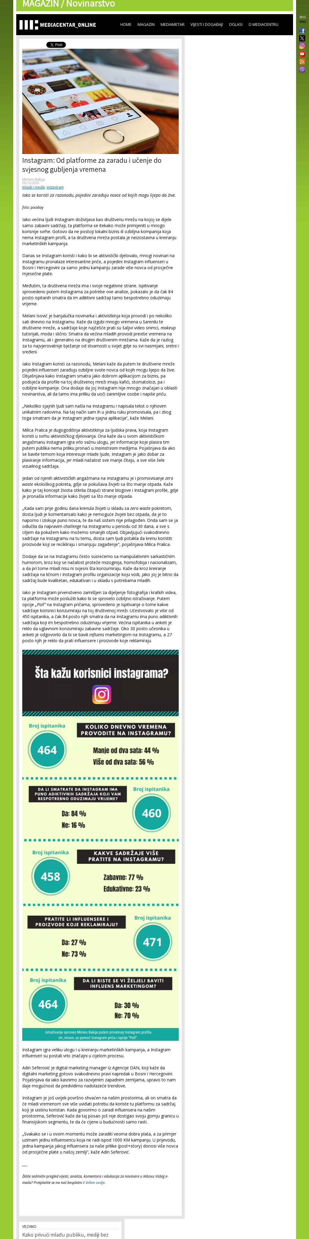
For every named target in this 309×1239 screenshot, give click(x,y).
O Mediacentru (263, 24)
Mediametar (172, 24)
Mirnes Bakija (33, 179)
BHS (303, 17)
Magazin (146, 24)
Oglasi (236, 24)
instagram (55, 187)
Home (125, 24)
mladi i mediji (33, 187)
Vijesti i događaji (206, 24)
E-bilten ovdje (94, 1182)
